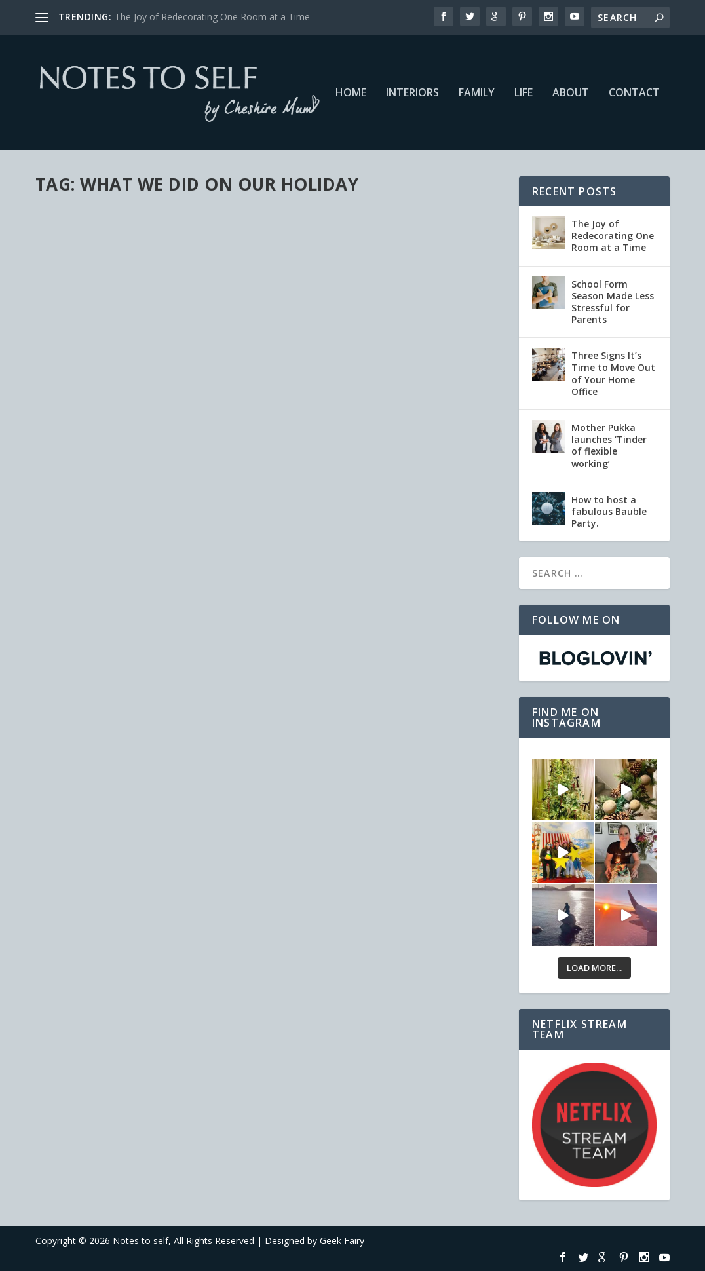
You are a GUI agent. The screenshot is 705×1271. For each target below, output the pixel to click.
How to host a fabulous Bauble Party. (609, 511)
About (570, 93)
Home (350, 93)
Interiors (412, 93)
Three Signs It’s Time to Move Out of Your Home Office (613, 373)
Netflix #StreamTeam (188, 391)
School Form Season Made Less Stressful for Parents (612, 302)
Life (523, 93)
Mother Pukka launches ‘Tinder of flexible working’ (609, 445)
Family (477, 93)
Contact (634, 93)
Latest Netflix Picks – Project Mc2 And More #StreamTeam (139, 365)
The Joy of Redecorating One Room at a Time (212, 16)
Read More (82, 488)
